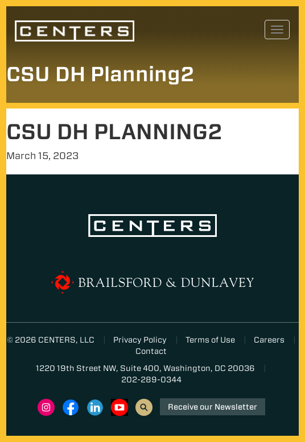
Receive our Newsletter (212, 406)
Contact (151, 351)
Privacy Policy (140, 339)
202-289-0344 (151, 379)
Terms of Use (210, 339)
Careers (269, 339)
